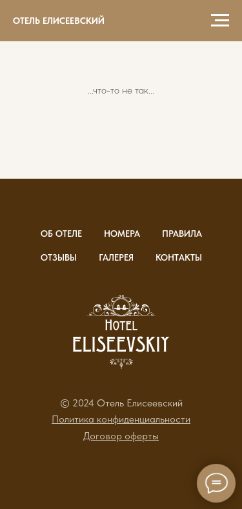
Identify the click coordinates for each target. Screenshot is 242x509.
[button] (121, 419)
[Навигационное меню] (220, 20)
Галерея (116, 257)
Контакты (179, 257)
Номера (122, 233)
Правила (182, 233)
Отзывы (59, 257)
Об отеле (61, 233)
